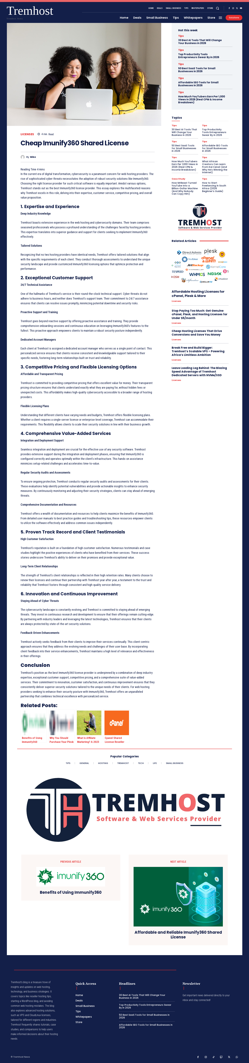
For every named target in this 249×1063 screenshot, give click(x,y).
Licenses (27, 134)
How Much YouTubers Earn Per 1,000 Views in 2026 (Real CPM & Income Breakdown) (201, 99)
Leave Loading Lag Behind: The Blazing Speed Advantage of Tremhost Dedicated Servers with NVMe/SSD (199, 371)
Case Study (178, 179)
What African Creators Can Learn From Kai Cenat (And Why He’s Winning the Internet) (214, 167)
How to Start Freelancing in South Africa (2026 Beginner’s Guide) (214, 187)
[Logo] (17, 12)
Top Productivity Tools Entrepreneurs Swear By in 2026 (198, 56)
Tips (181, 36)
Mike (33, 157)
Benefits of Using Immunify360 (71, 892)
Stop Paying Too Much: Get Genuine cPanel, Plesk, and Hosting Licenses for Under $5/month (199, 314)
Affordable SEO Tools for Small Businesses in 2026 (198, 84)
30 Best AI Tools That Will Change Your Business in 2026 (200, 41)
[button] (217, 8)
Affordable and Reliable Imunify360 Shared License (178, 935)
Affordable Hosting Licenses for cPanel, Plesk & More (198, 293)
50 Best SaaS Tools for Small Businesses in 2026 (196, 70)
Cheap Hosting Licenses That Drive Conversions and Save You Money (197, 333)
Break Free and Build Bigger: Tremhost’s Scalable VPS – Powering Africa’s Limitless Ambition (198, 351)
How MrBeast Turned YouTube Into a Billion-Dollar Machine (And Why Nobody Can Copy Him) (185, 188)
